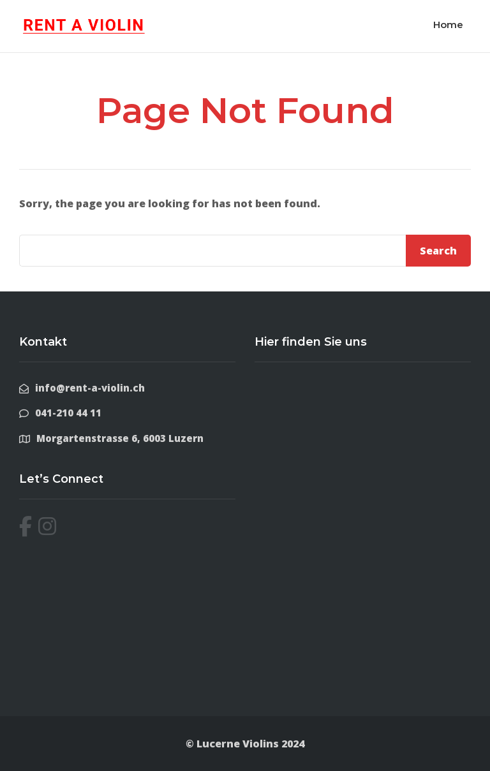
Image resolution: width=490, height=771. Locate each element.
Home (448, 24)
